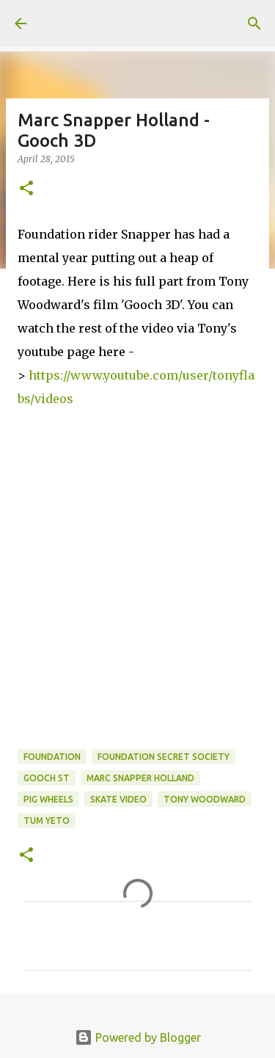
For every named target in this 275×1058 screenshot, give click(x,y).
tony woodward (205, 799)
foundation (52, 756)
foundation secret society (164, 756)
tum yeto (46, 820)
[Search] (254, 23)
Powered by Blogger (138, 1037)
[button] (26, 189)
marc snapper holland (140, 778)
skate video (118, 799)
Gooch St (46, 778)
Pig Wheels (48, 799)
